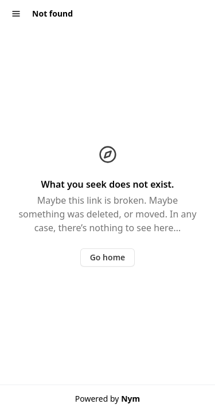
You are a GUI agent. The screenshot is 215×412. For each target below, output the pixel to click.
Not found (52, 13)
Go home (108, 257)
